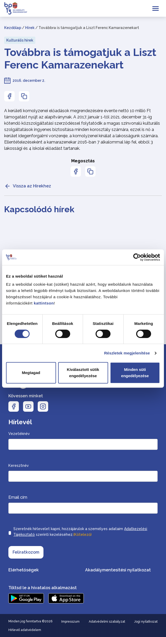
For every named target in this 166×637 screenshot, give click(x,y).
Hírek (30, 28)
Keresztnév (18, 465)
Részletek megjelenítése (127, 353)
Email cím (17, 497)
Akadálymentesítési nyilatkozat (118, 569)
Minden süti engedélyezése (135, 372)
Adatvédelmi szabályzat (107, 621)
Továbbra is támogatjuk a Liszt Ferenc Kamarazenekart (80, 58)
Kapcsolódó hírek (39, 209)
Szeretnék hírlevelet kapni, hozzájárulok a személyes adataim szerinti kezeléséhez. (80, 532)
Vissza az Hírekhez (27, 186)
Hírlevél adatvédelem (24, 630)
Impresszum (70, 621)
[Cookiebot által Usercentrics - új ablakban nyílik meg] (137, 257)
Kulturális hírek (19, 40)
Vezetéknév (19, 434)
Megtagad (31, 372)
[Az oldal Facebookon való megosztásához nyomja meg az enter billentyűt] (9, 96)
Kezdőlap (12, 28)
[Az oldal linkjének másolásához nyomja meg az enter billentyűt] (24, 96)
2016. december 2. (29, 80)
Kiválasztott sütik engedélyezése (83, 372)
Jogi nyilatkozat (146, 621)
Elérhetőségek (23, 569)
